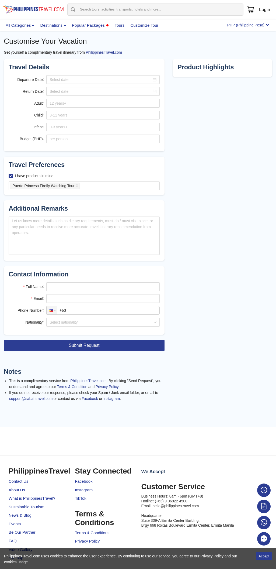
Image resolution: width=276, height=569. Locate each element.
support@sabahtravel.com (31, 398)
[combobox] (101, 322)
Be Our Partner (22, 532)
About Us (17, 490)
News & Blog (20, 515)
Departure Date (30, 79)
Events (15, 524)
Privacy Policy (107, 387)
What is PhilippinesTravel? (32, 498)
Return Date (33, 91)
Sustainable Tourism (26, 507)
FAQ (13, 541)
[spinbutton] (103, 103)
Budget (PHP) (31, 139)
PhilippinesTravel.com (104, 52)
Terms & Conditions (92, 532)
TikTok (80, 498)
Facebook (90, 398)
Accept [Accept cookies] (263, 556)
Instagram (111, 398)
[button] (52, 310)
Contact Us (18, 481)
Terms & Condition (72, 387)
